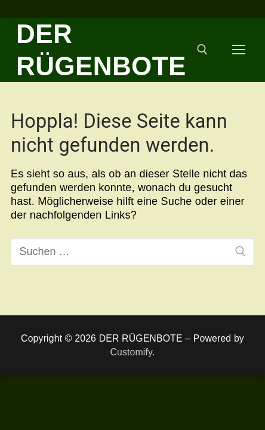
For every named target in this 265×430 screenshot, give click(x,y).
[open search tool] (202, 49)
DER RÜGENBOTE (101, 50)
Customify (131, 352)
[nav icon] (239, 50)
